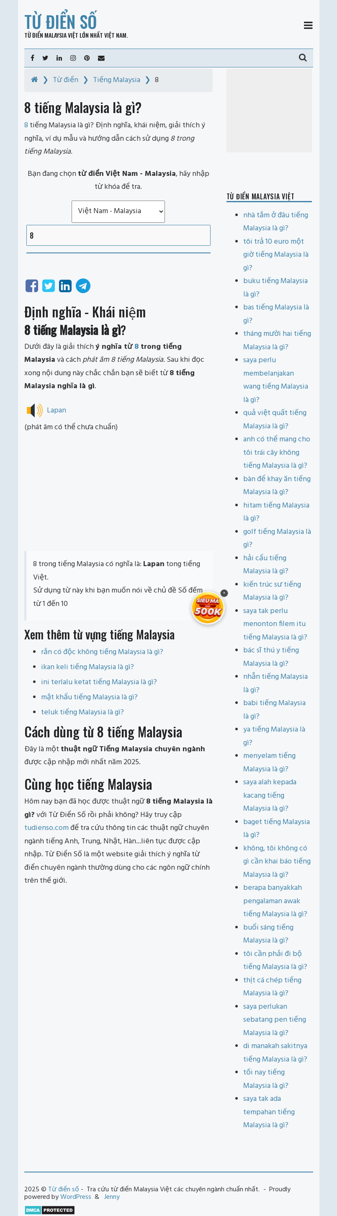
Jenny (112, 1197)
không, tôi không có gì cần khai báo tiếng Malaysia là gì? (277, 861)
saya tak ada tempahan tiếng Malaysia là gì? (269, 1112)
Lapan (56, 410)
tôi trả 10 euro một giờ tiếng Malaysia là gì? (276, 255)
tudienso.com (46, 828)
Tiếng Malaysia (116, 80)
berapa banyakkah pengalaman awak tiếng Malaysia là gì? (275, 901)
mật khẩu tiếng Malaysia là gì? (89, 697)
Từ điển (65, 80)
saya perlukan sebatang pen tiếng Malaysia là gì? (274, 1020)
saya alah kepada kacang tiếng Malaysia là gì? (269, 795)
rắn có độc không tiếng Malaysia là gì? (102, 652)
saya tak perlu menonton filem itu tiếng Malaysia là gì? (275, 624)
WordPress (75, 1197)
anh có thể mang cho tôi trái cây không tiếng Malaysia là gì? (276, 452)
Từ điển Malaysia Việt (51, 35)
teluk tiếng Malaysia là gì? (82, 712)
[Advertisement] (118, 492)
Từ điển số (60, 21)
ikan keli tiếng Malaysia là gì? (87, 667)
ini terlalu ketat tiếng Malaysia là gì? (99, 682)
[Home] (34, 80)
